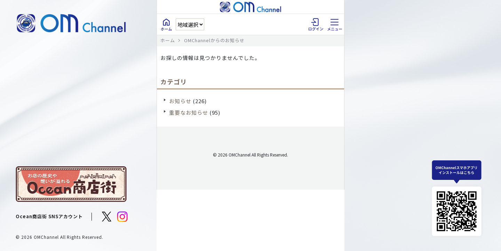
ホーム (167, 40)
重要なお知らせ (188, 112)
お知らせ (180, 101)
